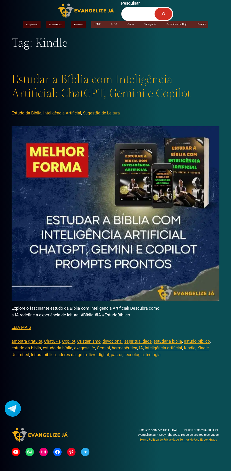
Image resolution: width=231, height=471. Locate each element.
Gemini (103, 347)
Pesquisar (130, 3)
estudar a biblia (168, 341)
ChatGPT (52, 341)
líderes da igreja (72, 354)
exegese (81, 347)
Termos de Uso (189, 439)
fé (93, 347)
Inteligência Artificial (62, 112)
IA (141, 347)
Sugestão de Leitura (101, 112)
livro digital (99, 354)
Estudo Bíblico (55, 24)
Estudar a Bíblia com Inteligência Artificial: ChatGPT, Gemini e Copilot (101, 86)
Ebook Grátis (208, 439)
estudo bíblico (197, 341)
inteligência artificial (163, 347)
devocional (112, 341)
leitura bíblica (43, 354)
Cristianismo (89, 341)
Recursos (78, 24)
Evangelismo (31, 24)
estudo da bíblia (57, 347)
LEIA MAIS (21, 327)
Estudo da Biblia (26, 112)
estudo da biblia (26, 347)
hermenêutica (124, 347)
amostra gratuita (27, 341)
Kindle (190, 347)
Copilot (68, 341)
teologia (153, 354)
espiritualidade (138, 341)
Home (144, 439)
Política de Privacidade (164, 439)
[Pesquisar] (163, 14)
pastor (116, 354)
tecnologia (134, 354)
